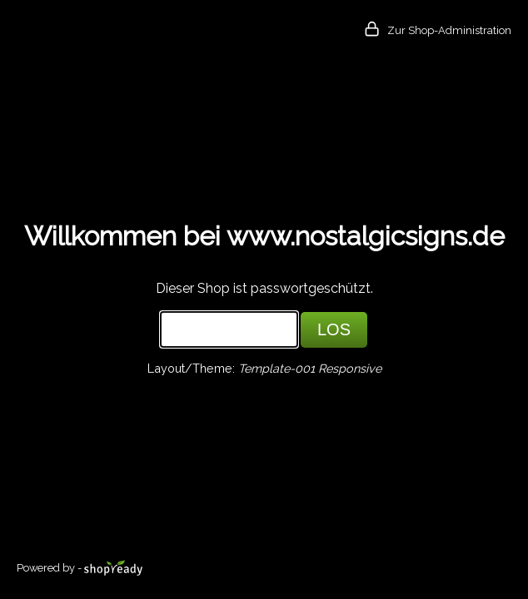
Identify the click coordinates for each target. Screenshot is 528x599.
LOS (334, 329)
